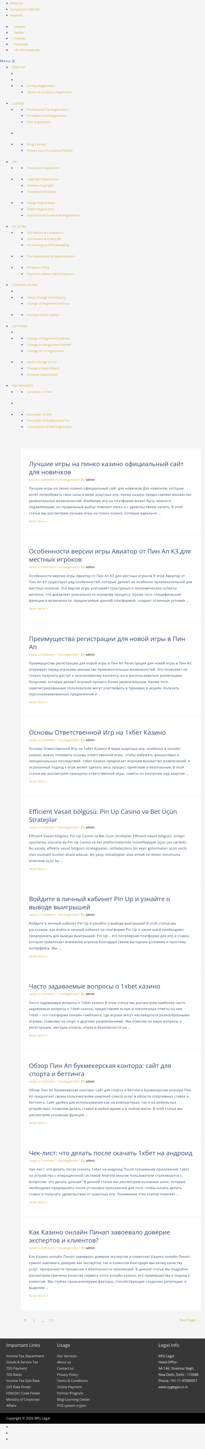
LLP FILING (24, 327)
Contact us (65, 1370)
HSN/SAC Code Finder (23, 1395)
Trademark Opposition (48, 169)
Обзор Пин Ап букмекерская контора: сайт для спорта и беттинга (100, 1071)
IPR (18, 163)
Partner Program (70, 1395)
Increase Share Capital (48, 316)
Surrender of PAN (44, 393)
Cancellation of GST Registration (56, 428)
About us (17, 3)
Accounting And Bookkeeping (54, 246)
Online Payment (69, 1388)
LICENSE (22, 105)
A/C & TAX (23, 228)
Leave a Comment (43, 481)
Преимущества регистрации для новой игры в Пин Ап (107, 644)
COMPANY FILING (29, 286)
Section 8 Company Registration (56, 93)
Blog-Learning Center (73, 1401)
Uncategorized (71, 481)
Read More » (39, 522)
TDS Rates (14, 1376)
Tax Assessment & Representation (57, 258)
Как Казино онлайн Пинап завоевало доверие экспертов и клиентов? (99, 1237)
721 (53, 1322)
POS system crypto (71, 1407)
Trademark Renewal (46, 193)
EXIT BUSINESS (27, 387)
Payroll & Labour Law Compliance (57, 275)
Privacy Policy (67, 1376)
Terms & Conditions (72, 1382)
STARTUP (23, 68)
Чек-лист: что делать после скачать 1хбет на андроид (110, 1154)
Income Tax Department (25, 1357)
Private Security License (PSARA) (56, 152)
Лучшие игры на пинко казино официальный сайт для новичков (106, 469)
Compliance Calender (26, 9)
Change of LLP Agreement (51, 352)
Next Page (185, 1322)
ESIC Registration (44, 123)
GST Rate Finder (18, 1388)
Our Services (67, 1357)
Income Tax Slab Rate (23, 1382)
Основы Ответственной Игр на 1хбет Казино (97, 734)
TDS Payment (16, 1370)
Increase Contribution (48, 376)
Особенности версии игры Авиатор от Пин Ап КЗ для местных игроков (110, 556)
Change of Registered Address (54, 305)
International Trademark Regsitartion (60, 217)
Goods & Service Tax (22, 1363)
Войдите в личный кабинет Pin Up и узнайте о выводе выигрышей (99, 904)
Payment (17, 15)
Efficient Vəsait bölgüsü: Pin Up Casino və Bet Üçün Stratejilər (103, 817)
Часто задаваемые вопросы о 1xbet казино (94, 988)
